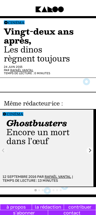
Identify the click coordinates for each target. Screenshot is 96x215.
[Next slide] (90, 150)
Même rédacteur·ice (32, 103)
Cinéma (16, 23)
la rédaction (48, 207)
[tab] (35, 190)
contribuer (79, 207)
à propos (16, 207)
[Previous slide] (3, 150)
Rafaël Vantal (21, 70)
